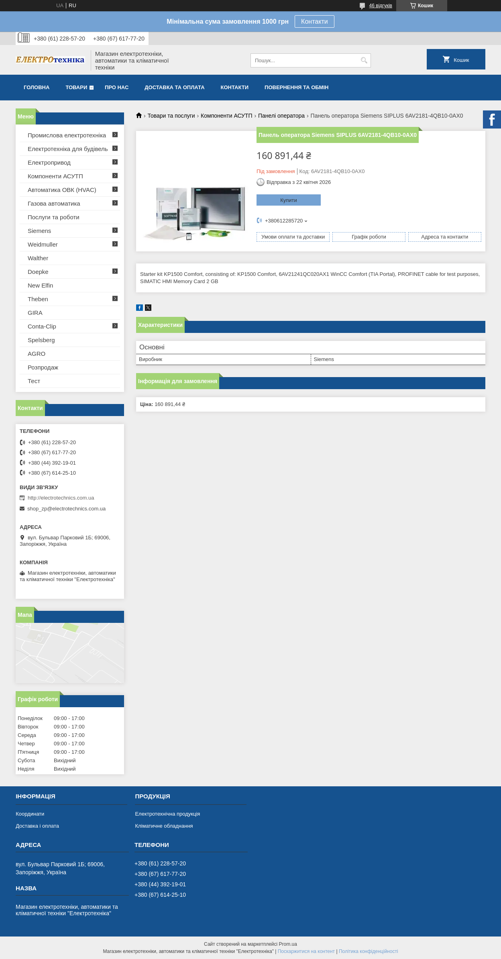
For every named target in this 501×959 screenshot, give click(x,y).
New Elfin (40, 285)
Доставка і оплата (37, 826)
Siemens (39, 230)
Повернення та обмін (296, 87)
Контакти (314, 21)
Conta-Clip (42, 326)
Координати (30, 814)
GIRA (35, 312)
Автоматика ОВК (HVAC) (62, 189)
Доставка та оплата (174, 87)
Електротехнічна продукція (167, 814)
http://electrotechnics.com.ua (61, 498)
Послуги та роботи (53, 217)
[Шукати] (364, 60)
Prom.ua (288, 944)
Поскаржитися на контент (306, 951)
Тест (34, 380)
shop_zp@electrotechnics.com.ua (66, 509)
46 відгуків (380, 5)
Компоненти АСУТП (227, 115)
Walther (38, 258)
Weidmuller (43, 244)
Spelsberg (41, 340)
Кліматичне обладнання (164, 826)
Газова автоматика (54, 203)
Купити (288, 200)
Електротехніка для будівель (68, 148)
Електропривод (49, 162)
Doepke (38, 271)
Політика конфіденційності (368, 951)
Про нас (116, 87)
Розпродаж (43, 367)
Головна (36, 87)
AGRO (36, 353)
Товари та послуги (171, 115)
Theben (38, 299)
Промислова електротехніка (67, 135)
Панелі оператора (281, 115)
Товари (76, 87)
